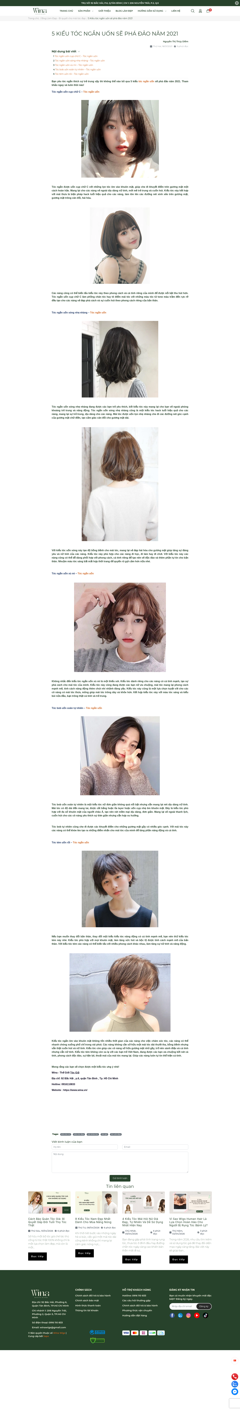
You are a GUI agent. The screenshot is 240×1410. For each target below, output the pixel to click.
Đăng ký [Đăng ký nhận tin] (203, 1306)
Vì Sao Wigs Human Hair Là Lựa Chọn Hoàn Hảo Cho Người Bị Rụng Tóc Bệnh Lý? (188, 1222)
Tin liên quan (120, 1186)
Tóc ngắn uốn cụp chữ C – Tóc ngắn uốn (76, 56)
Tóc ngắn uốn (91, 91)
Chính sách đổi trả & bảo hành (93, 1295)
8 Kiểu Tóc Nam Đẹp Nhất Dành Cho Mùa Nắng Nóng (93, 1220)
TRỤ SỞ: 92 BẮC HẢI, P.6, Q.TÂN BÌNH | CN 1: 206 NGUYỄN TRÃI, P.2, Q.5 (120, 3)
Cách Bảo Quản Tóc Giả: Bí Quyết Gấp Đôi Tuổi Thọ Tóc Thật (47, 1222)
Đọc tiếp (37, 1256)
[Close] (237, 3)
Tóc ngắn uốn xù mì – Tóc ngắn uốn (74, 65)
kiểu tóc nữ (65, 1134)
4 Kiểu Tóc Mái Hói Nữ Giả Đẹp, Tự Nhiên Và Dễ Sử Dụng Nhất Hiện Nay (142, 1222)
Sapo (46, 1336)
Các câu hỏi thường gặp (136, 1300)
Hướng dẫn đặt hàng (134, 1315)
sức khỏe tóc (93, 1134)
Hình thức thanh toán (88, 1305)
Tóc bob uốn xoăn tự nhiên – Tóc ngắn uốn (78, 69)
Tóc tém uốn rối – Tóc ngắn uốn (72, 74)
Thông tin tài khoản (86, 1310)
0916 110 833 (56, 1322)
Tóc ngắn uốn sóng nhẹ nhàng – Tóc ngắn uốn (80, 60)
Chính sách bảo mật (87, 1300)
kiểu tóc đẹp (79, 1134)
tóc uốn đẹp (116, 1134)
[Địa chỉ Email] (190, 1306)
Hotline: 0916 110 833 (134, 1295)
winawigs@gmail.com (53, 1327)
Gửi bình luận (120, 1178)
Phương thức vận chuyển (137, 1310)
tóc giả (104, 1134)
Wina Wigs (59, 1333)
